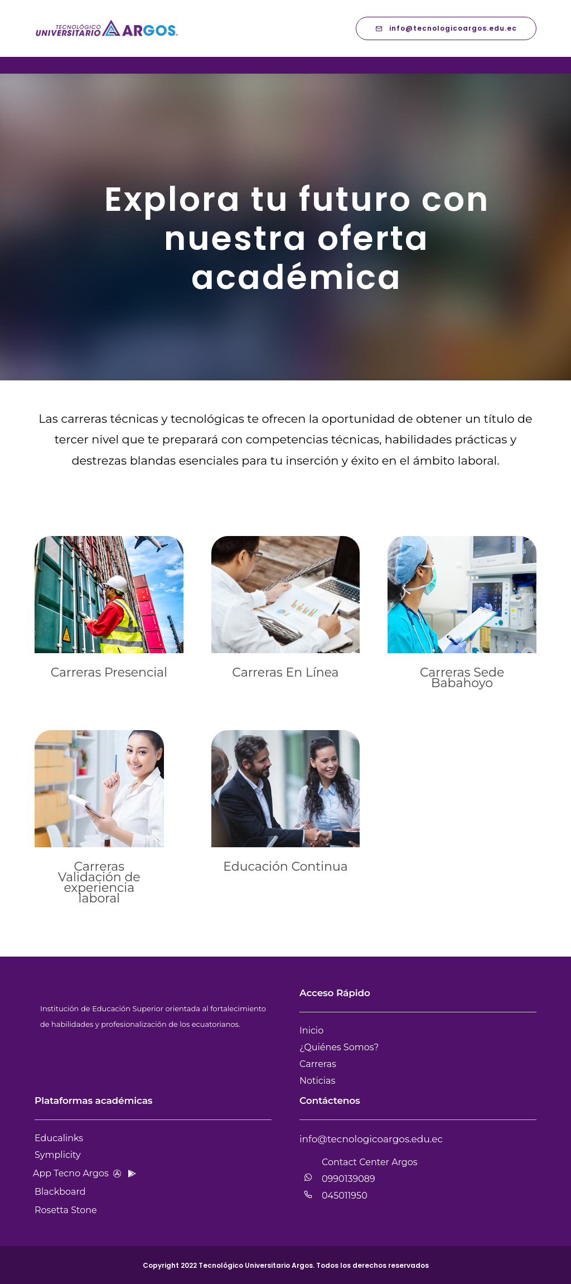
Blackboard (60, 1191)
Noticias (317, 1080)
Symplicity (58, 1155)
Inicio (311, 1030)
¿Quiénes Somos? (339, 1047)
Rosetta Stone (66, 1210)
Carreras (317, 1064)
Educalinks (59, 1138)
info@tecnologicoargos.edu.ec (446, 28)
